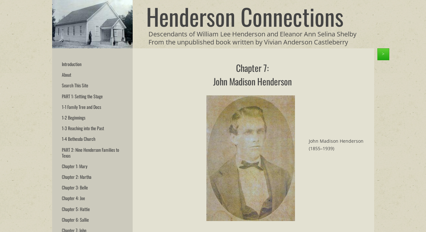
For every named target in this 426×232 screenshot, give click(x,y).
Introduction (71, 64)
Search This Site (75, 85)
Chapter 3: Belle (75, 187)
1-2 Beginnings (73, 117)
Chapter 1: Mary (74, 166)
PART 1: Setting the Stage (82, 96)
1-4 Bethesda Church (78, 138)
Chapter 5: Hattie (76, 209)
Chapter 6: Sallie (75, 219)
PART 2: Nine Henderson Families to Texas (90, 152)
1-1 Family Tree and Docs (81, 106)
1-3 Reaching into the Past (83, 128)
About (66, 74)
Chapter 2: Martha (76, 176)
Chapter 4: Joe (73, 198)
